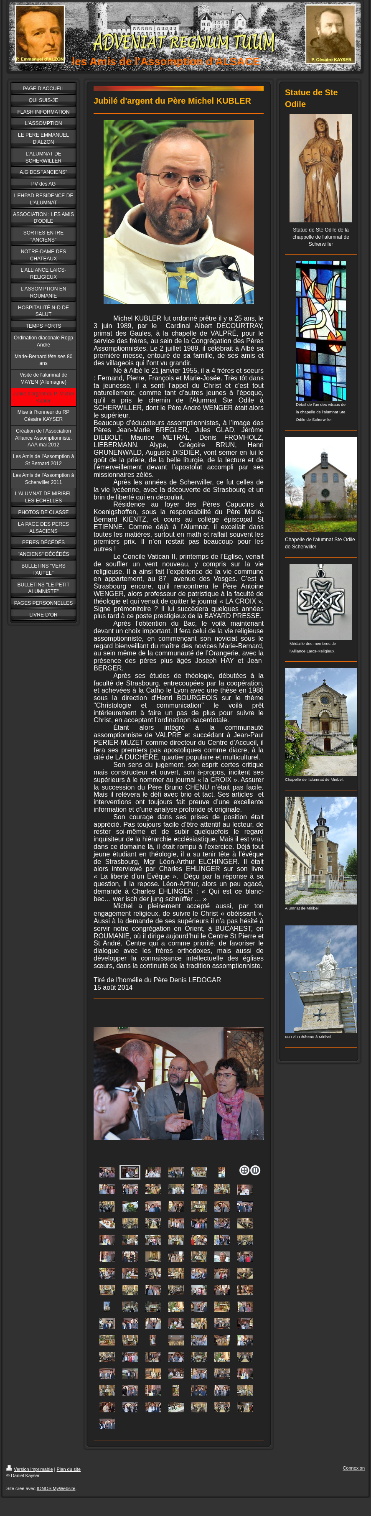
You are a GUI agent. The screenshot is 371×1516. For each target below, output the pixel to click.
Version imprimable (29, 1469)
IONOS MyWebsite (56, 1488)
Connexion (354, 1467)
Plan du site (69, 1469)
